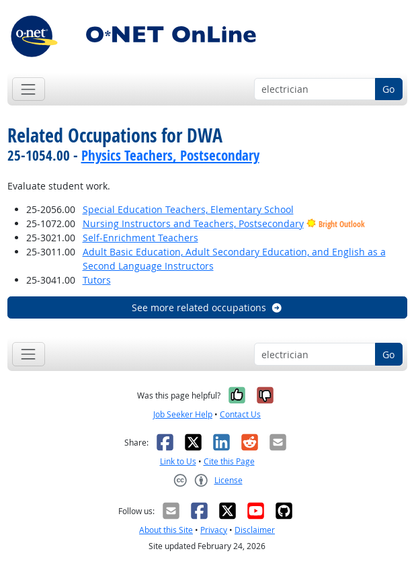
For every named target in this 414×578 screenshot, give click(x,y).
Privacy (213, 530)
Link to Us (178, 461)
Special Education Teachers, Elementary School (188, 209)
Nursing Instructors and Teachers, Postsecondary (193, 223)
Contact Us (240, 414)
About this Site (166, 530)
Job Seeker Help (182, 414)
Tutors (97, 280)
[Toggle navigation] (28, 89)
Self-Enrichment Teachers (140, 237)
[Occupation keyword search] (315, 89)
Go (388, 89)
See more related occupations (207, 307)
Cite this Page (229, 461)
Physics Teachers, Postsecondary (170, 155)
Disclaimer (255, 530)
